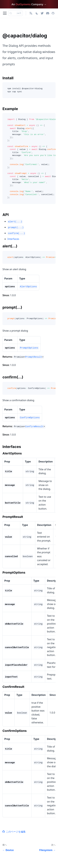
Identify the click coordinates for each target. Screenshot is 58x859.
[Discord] (47, 13)
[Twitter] (42, 13)
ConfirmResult (34, 426)
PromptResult (33, 357)
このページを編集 (14, 831)
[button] (31, 13)
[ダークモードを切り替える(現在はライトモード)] (37, 13)
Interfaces (13, 239)
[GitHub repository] (53, 13)
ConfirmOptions (30, 417)
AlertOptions (28, 286)
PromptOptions (29, 348)
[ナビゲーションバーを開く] (4, 13)
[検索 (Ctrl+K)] (15, 13)
